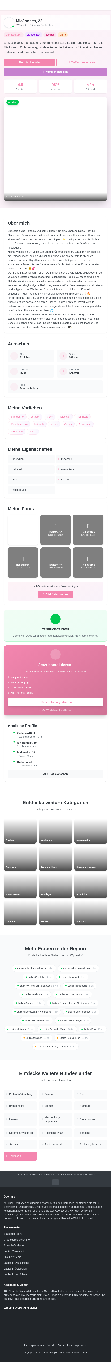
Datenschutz (65, 1345)
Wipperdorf (22, 25)
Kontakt (51, 1345)
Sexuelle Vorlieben (14, 1245)
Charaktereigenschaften (17, 1239)
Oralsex (68, 424)
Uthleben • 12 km (27, 746)
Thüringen (35, 25)
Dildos (49, 417)
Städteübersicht (13, 1234)
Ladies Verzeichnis (14, 1251)
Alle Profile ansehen (55, 774)
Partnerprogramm (34, 1345)
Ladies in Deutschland (16, 1262)
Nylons (54, 424)
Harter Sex (64, 417)
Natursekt (39, 424)
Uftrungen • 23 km (28, 765)
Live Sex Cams (12, 1257)
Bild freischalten (55, 594)
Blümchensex (17, 417)
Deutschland (47, 25)
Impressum (81, 1345)
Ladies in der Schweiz (16, 1274)
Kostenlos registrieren (55, 702)
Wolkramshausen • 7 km (31, 736)
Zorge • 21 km (26, 756)
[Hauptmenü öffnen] (6, 5)
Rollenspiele (16, 431)
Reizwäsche (85, 424)
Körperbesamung (19, 424)
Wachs (32, 431)
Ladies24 (20, 1174)
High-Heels (82, 417)
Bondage (35, 417)
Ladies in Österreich (15, 1268)
